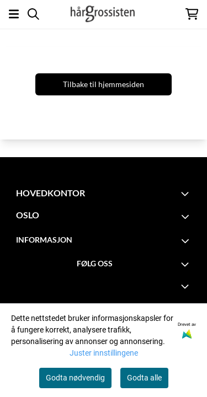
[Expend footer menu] (186, 286)
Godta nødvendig (75, 377)
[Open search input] (33, 14)
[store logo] (103, 13)
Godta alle (144, 377)
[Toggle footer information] (186, 193)
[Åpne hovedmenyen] (13, 14)
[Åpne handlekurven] (192, 14)
